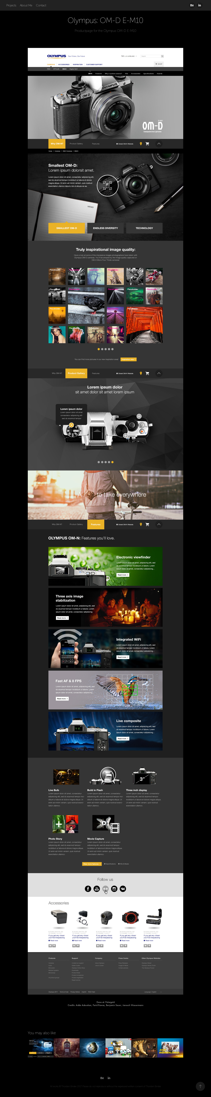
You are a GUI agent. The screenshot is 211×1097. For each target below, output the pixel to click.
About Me (26, 5)
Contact (41, 5)
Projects (11, 5)
